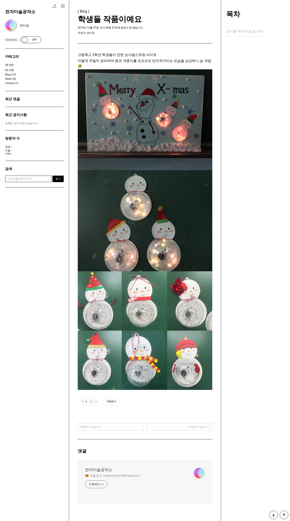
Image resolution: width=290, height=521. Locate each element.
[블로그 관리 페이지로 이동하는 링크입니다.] (62, 6)
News (10, 79)
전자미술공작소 (20, 11)
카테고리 (12, 56)
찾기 (58, 179)
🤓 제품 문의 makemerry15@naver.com (112, 475)
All (9, 65)
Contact (12, 83)
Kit (9, 70)
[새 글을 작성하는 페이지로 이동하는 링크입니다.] (54, 6)
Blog (10, 74)
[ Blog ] (83, 11)
